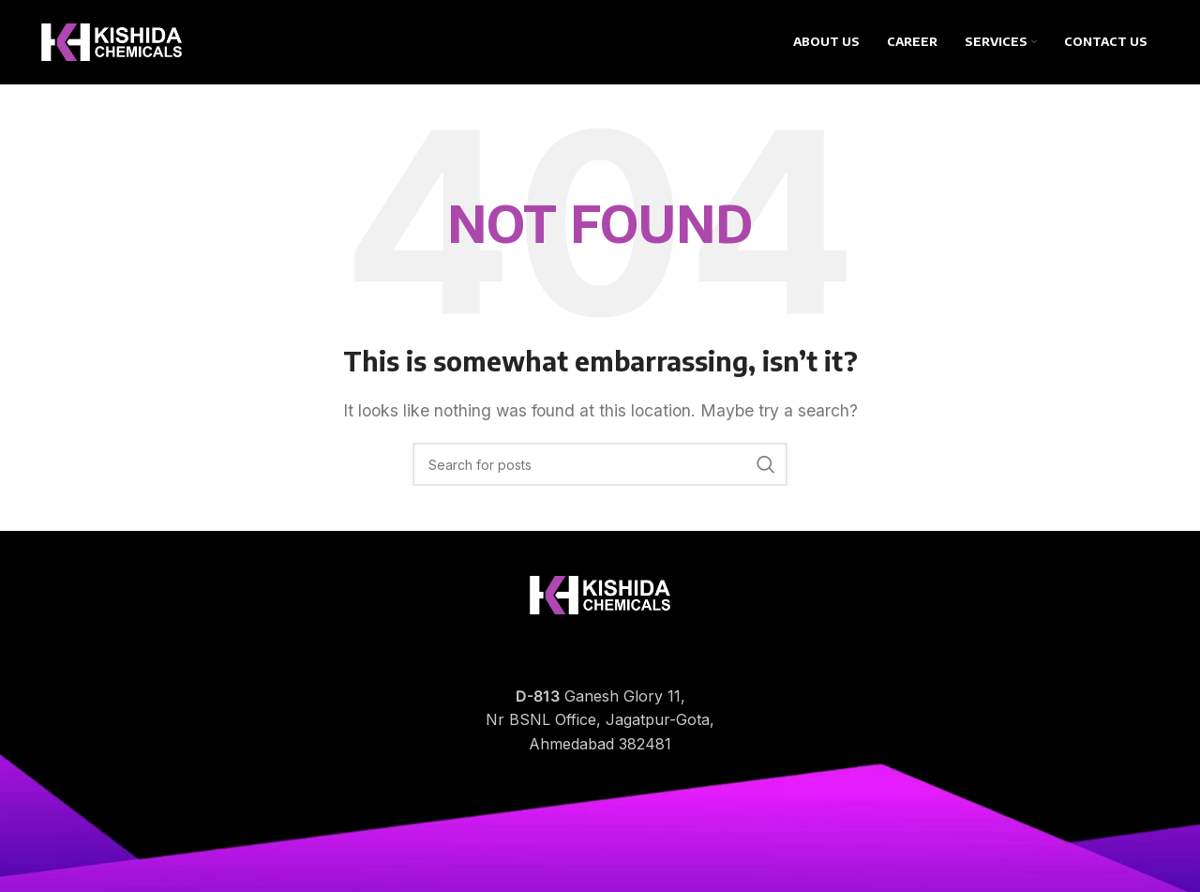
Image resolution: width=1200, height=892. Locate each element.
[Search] (600, 464)
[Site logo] (111, 40)
